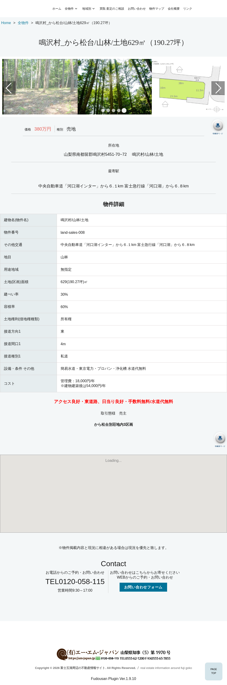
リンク (187, 8)
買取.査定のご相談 (112, 8)
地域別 (86, 8)
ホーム (56, 8)
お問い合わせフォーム (143, 587)
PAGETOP (213, 671)
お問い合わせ (137, 8)
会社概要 (174, 8)
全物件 (69, 8)
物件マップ (156, 8)
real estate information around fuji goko (166, 668)
